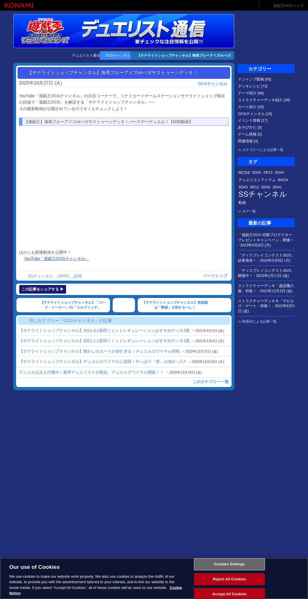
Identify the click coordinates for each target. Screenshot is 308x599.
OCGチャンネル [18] (255, 114)
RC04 (244, 172)
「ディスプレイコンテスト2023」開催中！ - (266, 273)
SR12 (254, 187)
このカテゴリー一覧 (210, 381)
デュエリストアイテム (257, 180)
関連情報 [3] (248, 141)
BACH (283, 180)
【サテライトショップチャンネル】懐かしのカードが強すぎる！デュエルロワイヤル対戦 (99, 351)
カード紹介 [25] (251, 107)
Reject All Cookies (229, 579)
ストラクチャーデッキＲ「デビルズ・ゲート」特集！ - (266, 306)
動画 (78, 276)
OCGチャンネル (117, 55)
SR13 (267, 172)
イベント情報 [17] (252, 120)
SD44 (279, 172)
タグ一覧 (249, 211)
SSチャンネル (40, 276)
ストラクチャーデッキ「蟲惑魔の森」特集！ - (266, 288)
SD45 (256, 172)
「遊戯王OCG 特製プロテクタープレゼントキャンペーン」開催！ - (266, 240)
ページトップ (215, 275)
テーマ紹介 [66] (251, 93)
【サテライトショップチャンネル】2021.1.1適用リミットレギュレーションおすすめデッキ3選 (104, 340)
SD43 (243, 187)
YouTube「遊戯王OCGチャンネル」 (56, 258)
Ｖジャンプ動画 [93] (254, 79)
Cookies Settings (229, 564)
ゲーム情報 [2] (250, 134)
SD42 (265, 187)
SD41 (277, 187)
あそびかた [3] (250, 127)
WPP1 (64, 276)
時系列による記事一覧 (259, 321)
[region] (154, 578)
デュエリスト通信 (86, 55)
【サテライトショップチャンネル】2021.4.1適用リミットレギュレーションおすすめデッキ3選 (104, 330)
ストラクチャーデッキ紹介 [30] (264, 100)
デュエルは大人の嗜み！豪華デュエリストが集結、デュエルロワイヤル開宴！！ (91, 372)
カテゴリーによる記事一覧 (263, 150)
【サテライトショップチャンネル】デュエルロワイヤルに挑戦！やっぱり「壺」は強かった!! (102, 361)
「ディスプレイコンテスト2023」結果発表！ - (266, 258)
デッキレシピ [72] (252, 86)
